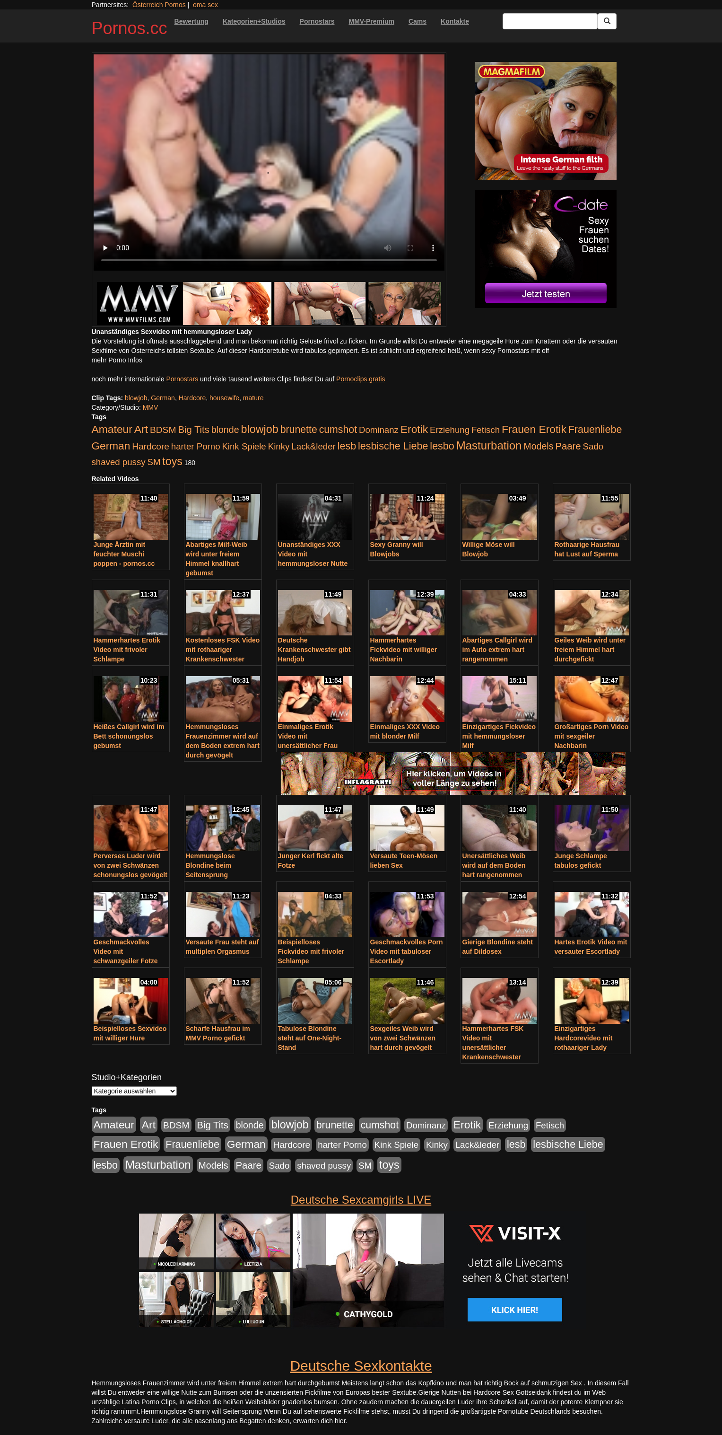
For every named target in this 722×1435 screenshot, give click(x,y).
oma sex (205, 5)
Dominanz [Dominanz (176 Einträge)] (379, 430)
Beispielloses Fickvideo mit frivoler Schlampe (311, 951)
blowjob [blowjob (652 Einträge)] (259, 429)
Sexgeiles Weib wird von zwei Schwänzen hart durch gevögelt (402, 1038)
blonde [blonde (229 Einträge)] (225, 429)
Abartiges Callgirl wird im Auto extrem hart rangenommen (497, 649)
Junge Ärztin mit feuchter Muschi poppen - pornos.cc (124, 554)
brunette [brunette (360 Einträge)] (298, 429)
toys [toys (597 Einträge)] (172, 461)
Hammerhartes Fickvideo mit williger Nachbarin (403, 649)
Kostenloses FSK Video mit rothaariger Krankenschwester (223, 649)
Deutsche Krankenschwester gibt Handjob (314, 649)
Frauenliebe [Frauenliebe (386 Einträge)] (595, 429)
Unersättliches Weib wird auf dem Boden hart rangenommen (494, 865)
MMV (150, 407)
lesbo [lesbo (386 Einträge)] (442, 446)
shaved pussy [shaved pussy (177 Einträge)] (119, 462)
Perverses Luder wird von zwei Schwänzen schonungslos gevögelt (130, 865)
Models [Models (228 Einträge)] (538, 446)
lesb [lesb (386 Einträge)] (347, 446)
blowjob (136, 398)
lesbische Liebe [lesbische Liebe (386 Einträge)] (393, 446)
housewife (224, 398)
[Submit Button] (607, 21)
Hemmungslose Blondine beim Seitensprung (210, 865)
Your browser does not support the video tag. (269, 162)
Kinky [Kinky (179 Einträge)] (279, 446)
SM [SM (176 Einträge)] (153, 462)
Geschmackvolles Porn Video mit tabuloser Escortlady (406, 951)
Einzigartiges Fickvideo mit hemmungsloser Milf (499, 736)
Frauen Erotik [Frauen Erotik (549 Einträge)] (534, 429)
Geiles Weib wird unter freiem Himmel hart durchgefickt (590, 649)
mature (253, 398)
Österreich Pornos (159, 5)
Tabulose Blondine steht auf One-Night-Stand (310, 1038)
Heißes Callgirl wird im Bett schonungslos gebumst (129, 736)
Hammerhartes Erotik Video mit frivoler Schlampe (127, 649)
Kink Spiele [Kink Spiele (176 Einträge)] (244, 446)
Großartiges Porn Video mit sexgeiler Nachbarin (592, 736)
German (163, 398)
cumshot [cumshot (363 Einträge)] (338, 429)
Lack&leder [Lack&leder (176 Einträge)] (313, 446)
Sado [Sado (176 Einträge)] (593, 446)
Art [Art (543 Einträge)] (141, 429)
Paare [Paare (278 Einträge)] (568, 446)
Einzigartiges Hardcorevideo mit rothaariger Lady (584, 1038)
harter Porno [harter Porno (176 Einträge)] (195, 446)
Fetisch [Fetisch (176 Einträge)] (485, 430)
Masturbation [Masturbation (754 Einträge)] (489, 445)
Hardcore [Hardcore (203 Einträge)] (150, 446)
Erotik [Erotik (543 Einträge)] (414, 429)
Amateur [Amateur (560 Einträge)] (112, 429)
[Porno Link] (269, 303)
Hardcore (192, 398)
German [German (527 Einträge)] (111, 446)
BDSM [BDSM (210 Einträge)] (163, 430)
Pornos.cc (129, 28)
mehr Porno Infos (117, 360)
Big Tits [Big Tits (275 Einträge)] (193, 429)
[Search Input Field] (550, 21)
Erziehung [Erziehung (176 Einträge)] (450, 430)
